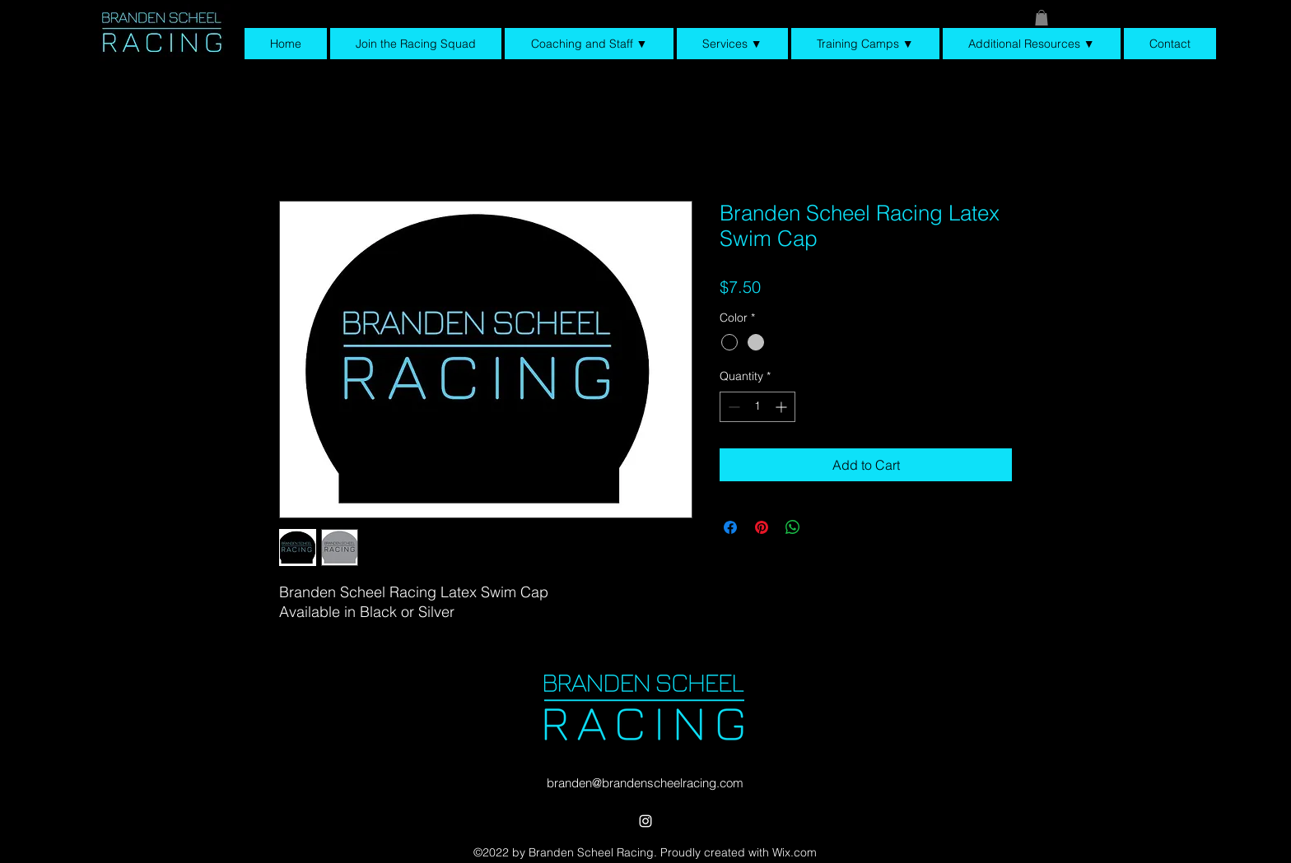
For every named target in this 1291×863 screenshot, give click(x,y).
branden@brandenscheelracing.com (645, 783)
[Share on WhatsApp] (793, 527)
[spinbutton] (757, 406)
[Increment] (782, 406)
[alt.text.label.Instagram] (645, 821)
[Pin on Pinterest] (761, 527)
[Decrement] (732, 406)
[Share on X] (824, 527)
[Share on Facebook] (730, 527)
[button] (1041, 18)
